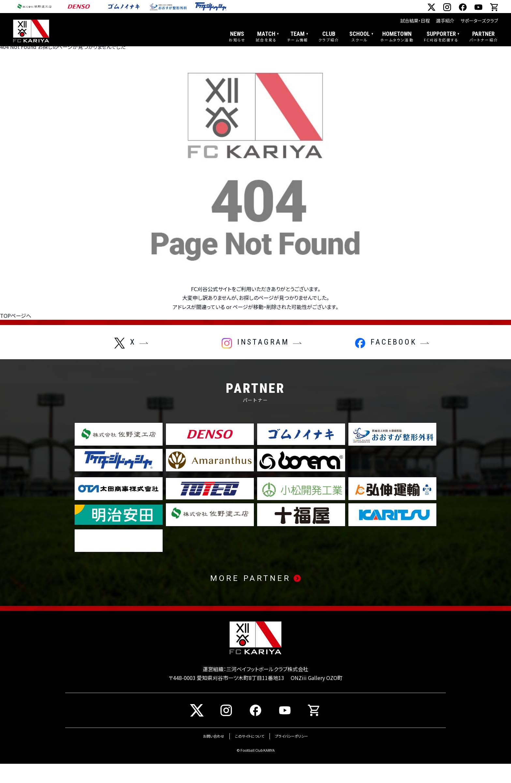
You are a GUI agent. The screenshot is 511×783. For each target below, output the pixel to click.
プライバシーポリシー (291, 755)
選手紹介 (445, 20)
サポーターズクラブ (479, 20)
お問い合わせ (213, 755)
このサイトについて (249, 755)
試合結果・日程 (415, 20)
